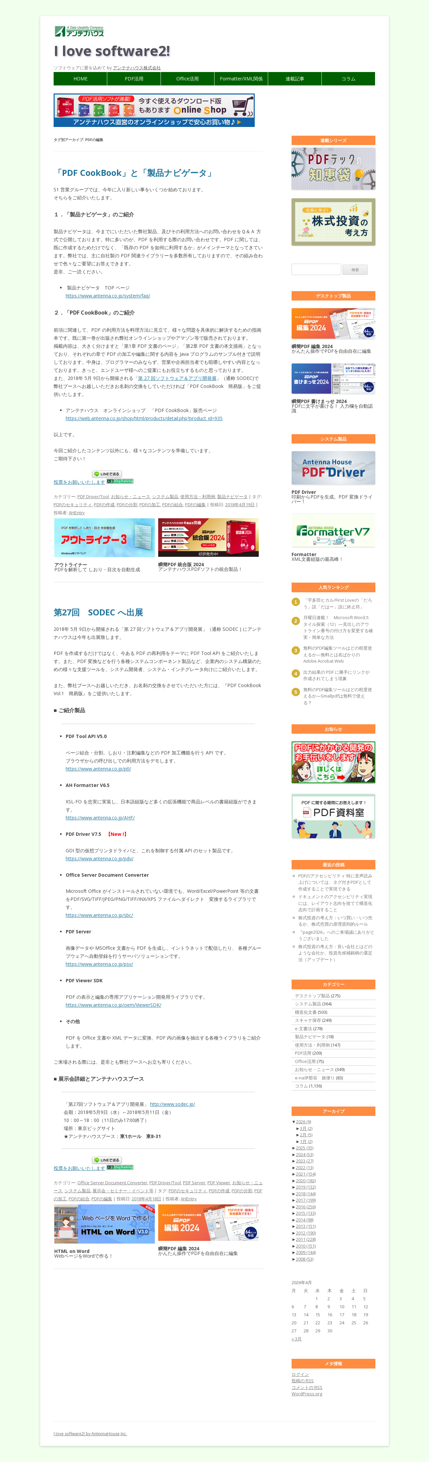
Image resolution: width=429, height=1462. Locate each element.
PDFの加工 (149, 505)
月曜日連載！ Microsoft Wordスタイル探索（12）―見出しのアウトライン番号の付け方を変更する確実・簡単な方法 (338, 627)
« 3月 (297, 1339)
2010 (306, 1246)
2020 (306, 1181)
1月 (306, 1141)
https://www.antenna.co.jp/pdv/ (99, 858)
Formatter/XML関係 (241, 78)
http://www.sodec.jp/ (172, 1104)
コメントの (307, 1387)
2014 (304, 1220)
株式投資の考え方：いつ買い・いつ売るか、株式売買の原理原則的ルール (335, 921)
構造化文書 (306, 1012)
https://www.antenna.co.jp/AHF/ (100, 817)
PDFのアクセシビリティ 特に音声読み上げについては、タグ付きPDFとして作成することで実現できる (335, 882)
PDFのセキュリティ (73, 505)
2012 (306, 1233)
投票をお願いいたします (79, 482)
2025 (304, 1148)
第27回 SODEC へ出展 (98, 612)
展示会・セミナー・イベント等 (123, 1191)
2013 (306, 1226)
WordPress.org (307, 1394)
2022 (304, 1168)
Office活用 (187, 78)
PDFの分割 (127, 505)
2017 (306, 1200)
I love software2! (112, 50)
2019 (306, 1187)
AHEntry (77, 513)
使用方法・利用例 (197, 496)
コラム (349, 78)
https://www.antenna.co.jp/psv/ (99, 964)
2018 (306, 1194)
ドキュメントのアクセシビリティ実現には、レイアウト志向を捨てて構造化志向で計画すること (335, 903)
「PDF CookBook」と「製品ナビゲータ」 (135, 172)
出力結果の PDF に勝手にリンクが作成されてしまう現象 (336, 675)
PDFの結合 (172, 505)
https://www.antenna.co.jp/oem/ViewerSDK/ (113, 1005)
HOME (80, 78)
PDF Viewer (218, 1183)
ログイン (300, 1374)
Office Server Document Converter (112, 1183)
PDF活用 (134, 78)
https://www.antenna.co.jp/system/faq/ (108, 295)
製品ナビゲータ (232, 496)
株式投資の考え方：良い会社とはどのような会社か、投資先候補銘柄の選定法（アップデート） (335, 952)
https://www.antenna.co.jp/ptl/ (98, 769)
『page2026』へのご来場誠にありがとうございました (336, 935)
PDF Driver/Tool (93, 496)
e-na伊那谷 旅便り (315, 1078)
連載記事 (295, 78)
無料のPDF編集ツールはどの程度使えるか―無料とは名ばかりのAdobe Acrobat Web (337, 654)
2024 (304, 1154)
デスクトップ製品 (312, 996)
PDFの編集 (195, 505)
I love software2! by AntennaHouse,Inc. (90, 1434)
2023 (304, 1161)
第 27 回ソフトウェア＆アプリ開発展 (177, 378)
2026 (303, 1122)
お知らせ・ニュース (130, 496)
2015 (306, 1213)
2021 (306, 1174)
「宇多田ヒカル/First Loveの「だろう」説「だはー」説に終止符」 (337, 603)
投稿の (303, 1381)
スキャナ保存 (308, 1020)
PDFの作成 (104, 505)
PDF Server (194, 1183)
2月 (306, 1135)
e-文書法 (303, 1028)
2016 (306, 1207)
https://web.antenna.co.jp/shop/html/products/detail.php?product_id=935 (144, 418)
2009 (306, 1252)
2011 (306, 1239)
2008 (304, 1259)
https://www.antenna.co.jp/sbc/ (99, 915)
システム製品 (165, 496)
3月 (306, 1128)
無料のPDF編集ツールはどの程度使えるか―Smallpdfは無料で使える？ (337, 696)
